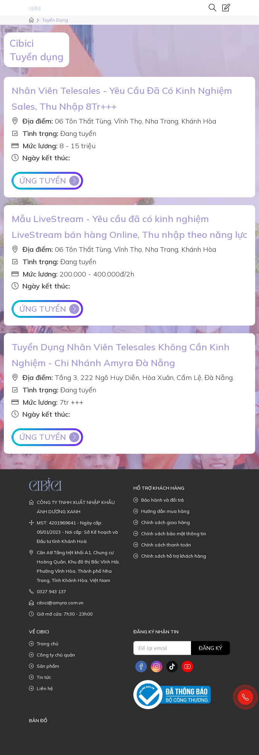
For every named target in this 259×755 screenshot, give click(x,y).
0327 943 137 (47, 591)
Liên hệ (41, 688)
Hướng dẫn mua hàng (161, 511)
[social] (141, 666)
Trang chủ (43, 643)
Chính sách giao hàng (161, 522)
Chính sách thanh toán (162, 545)
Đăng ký (210, 648)
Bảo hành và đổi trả (158, 500)
